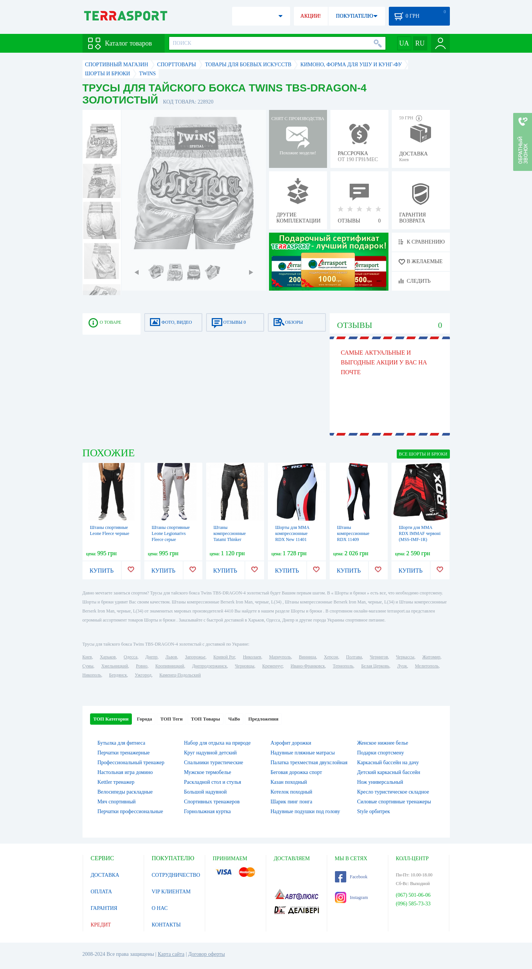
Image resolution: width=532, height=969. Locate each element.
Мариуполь (280, 657)
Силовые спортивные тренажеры (394, 801)
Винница (307, 657)
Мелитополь (427, 666)
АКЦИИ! (310, 16)
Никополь (92, 675)
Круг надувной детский (210, 753)
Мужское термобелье (207, 772)
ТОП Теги (171, 719)
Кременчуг (272, 666)
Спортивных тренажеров (212, 801)
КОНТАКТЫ (166, 925)
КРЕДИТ (101, 925)
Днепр (151, 657)
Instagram (351, 897)
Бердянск (118, 675)
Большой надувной (205, 792)
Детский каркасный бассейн (388, 772)
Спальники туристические (213, 762)
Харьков (108, 657)
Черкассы (405, 657)
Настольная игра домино (125, 772)
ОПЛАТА (101, 891)
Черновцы (244, 666)
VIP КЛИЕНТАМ (171, 891)
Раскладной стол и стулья (212, 782)
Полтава (354, 657)
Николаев (252, 657)
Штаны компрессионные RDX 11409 (353, 533)
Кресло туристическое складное (393, 792)
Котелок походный (291, 792)
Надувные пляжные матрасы (303, 753)
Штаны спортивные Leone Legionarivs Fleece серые (171, 533)
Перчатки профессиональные (130, 811)
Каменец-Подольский (180, 675)
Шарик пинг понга (291, 801)
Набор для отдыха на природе (217, 743)
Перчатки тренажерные (124, 753)
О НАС (160, 908)
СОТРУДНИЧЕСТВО (176, 875)
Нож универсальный (380, 782)
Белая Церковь (375, 666)
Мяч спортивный (117, 801)
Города (144, 719)
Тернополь (343, 666)
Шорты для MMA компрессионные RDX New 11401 (292, 533)
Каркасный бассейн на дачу (388, 762)
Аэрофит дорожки (291, 743)
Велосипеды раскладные (125, 792)
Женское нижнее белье (382, 743)
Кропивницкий (169, 666)
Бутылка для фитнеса (121, 743)
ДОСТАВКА (105, 875)
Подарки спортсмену (380, 753)
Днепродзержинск (209, 666)
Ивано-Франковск (307, 666)
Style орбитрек (373, 811)
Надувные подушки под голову (305, 811)
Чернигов (379, 657)
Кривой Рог (224, 657)
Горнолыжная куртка (207, 811)
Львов (171, 657)
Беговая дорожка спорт (296, 772)
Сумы (88, 666)
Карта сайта (171, 954)
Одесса (130, 657)
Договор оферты (206, 954)
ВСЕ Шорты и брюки (423, 454)
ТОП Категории (111, 719)
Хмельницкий (114, 666)
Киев (87, 657)
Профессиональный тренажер (131, 762)
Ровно (141, 666)
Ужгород (143, 675)
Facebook (351, 876)
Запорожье (195, 657)
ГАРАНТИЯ (104, 908)
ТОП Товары (205, 719)
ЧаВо (234, 719)
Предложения (263, 719)
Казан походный (289, 782)
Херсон (331, 657)
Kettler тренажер (116, 782)
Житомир (431, 657)
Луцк (402, 666)
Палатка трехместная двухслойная (309, 762)
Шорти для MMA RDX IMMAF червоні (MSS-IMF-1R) (420, 533)
